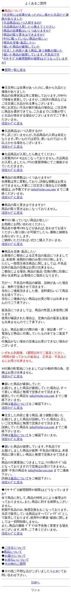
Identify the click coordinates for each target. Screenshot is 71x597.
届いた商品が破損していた (22, 46)
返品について (20, 403)
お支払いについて (17, 559)
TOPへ (35, 582)
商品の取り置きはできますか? (24, 34)
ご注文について (15, 547)
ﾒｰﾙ (55, 571)
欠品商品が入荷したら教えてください (29, 26)
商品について (13, 551)
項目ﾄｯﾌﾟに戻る (12, 123)
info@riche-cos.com (43, 189)
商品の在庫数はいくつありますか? (27, 30)
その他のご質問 (15, 563)
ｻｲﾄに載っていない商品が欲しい (26, 38)
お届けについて (15, 555)
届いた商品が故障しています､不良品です (32, 54)
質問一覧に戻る (15, 70)
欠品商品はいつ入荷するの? (22, 22)
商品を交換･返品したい (19, 42)
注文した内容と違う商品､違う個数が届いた (33, 50)
